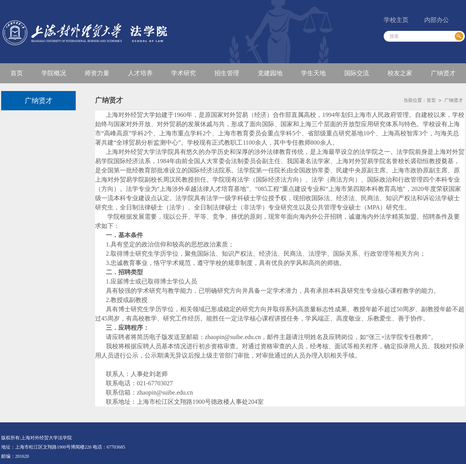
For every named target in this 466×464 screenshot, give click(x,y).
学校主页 (396, 20)
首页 (431, 100)
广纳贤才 (453, 100)
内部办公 (436, 20)
